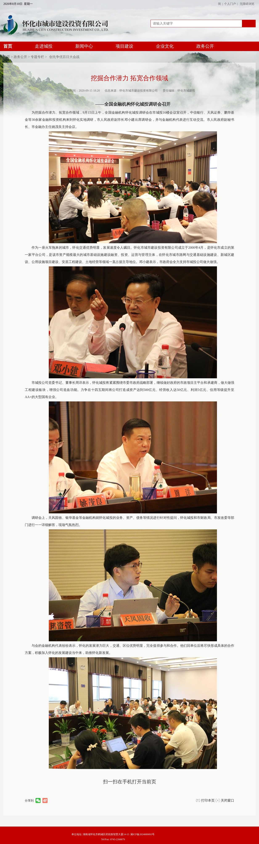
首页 (7, 47)
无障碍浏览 (247, 3)
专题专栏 (37, 57)
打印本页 (208, 800)
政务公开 (205, 46)
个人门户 (230, 3)
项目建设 (124, 46)
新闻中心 (84, 46)
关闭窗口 (227, 800)
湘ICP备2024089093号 (142, 834)
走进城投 (44, 46)
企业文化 (165, 46)
